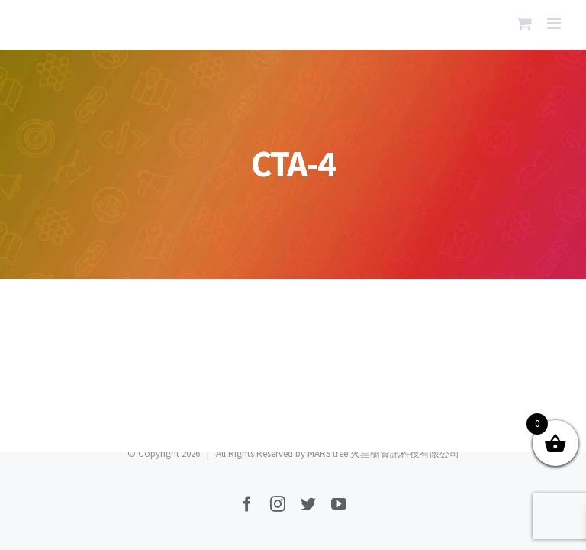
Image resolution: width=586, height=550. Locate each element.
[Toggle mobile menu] (555, 23)
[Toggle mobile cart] (524, 23)
